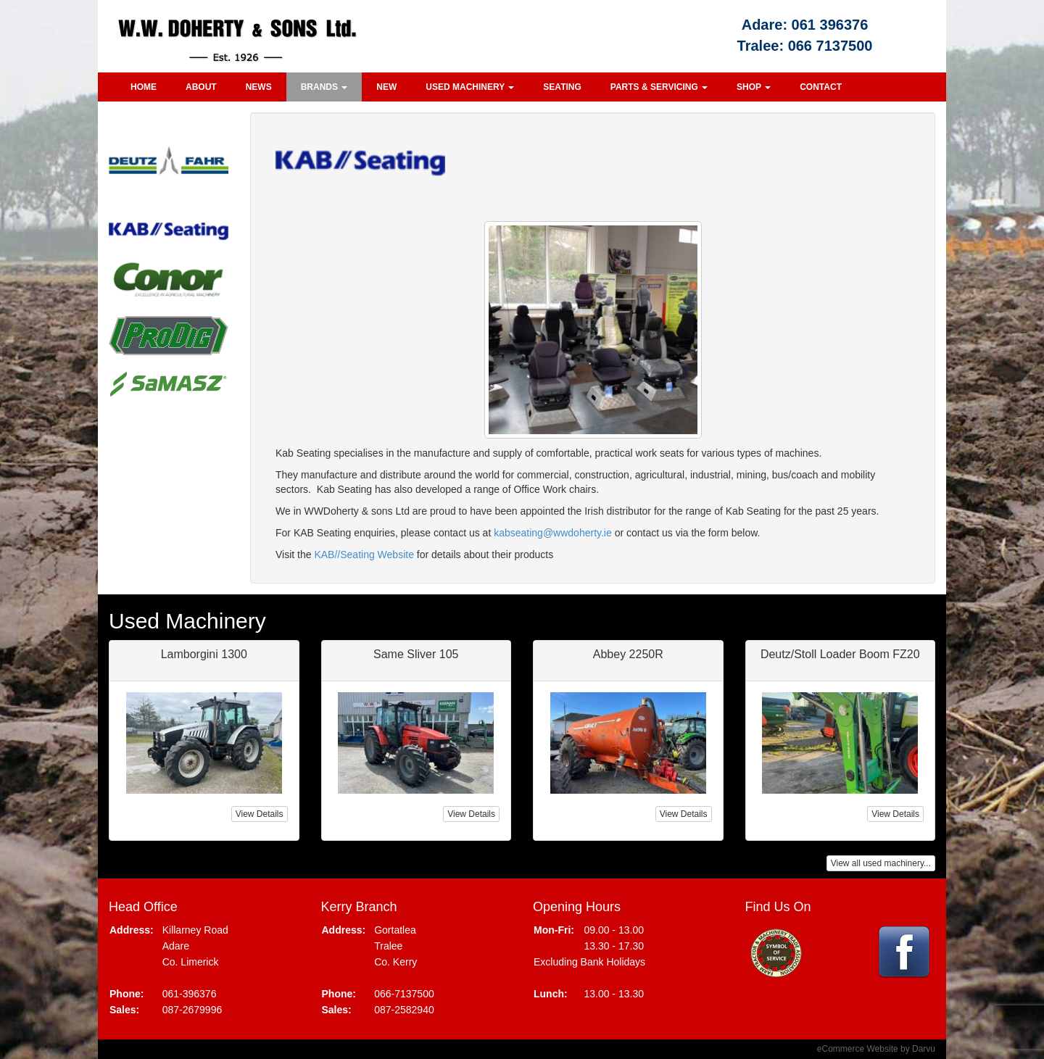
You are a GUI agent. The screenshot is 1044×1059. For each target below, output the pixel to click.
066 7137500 (830, 46)
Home (143, 87)
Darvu (923, 1049)
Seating (562, 87)
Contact (821, 87)
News (259, 87)
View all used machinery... (881, 863)
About (201, 87)
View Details (259, 814)
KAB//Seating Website (363, 554)
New (386, 87)
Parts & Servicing (659, 87)
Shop (754, 87)
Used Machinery (470, 87)
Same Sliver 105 (415, 654)
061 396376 (830, 25)
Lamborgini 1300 (204, 654)
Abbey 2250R (628, 654)
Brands (324, 87)
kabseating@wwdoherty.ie (553, 533)
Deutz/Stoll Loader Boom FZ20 (840, 654)
